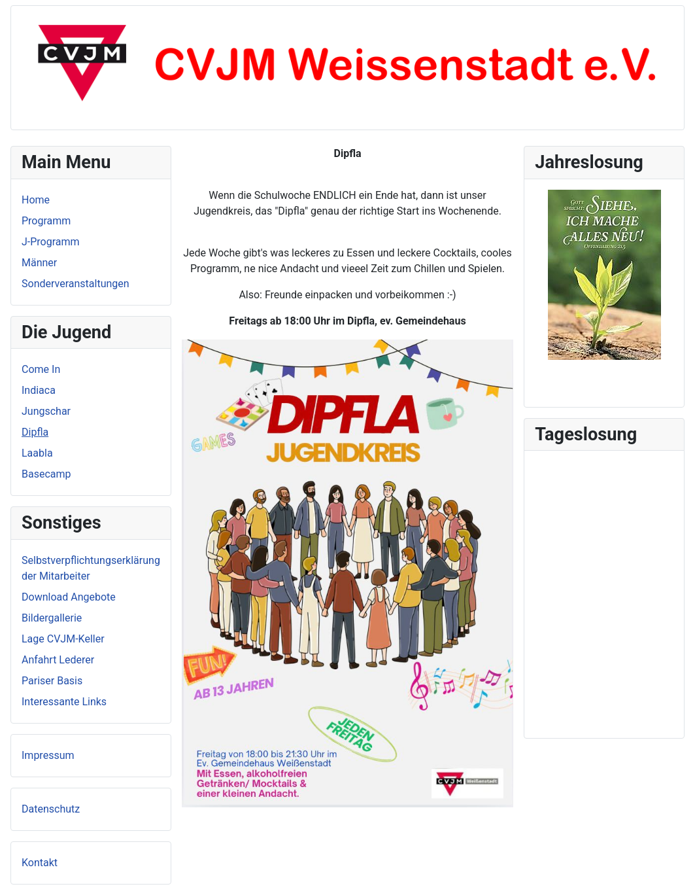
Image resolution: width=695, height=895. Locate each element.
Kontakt (40, 862)
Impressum (48, 755)
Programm (46, 221)
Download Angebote (69, 597)
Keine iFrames (604, 592)
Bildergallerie (52, 618)
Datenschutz (51, 809)
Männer (39, 262)
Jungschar (46, 411)
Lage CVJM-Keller (63, 639)
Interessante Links (64, 701)
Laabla (37, 453)
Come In (41, 369)
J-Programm (51, 242)
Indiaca (39, 390)
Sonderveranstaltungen (75, 283)
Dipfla (35, 432)
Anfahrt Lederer (58, 660)
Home (36, 200)
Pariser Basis (52, 681)
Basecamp (46, 474)
